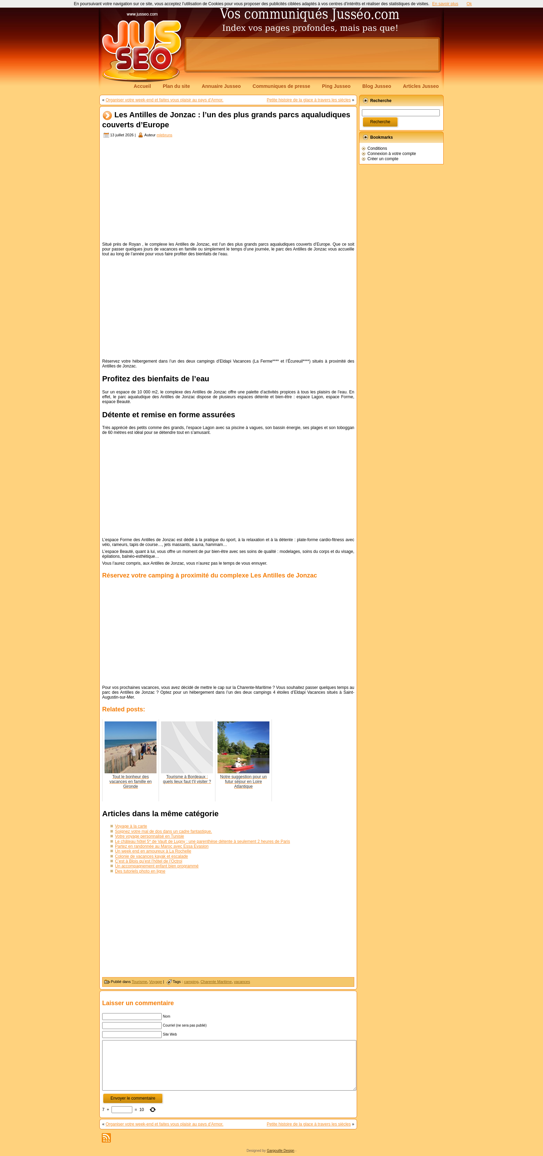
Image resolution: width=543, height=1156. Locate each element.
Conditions (377, 148)
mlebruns (164, 135)
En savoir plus (445, 3)
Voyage (155, 982)
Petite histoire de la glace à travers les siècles (309, 100)
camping (191, 982)
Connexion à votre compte (391, 153)
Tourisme (139, 982)
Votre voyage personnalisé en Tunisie (149, 836)
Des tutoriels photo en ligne (140, 871)
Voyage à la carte (131, 826)
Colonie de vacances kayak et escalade (151, 856)
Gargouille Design (280, 1151)
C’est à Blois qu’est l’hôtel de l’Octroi (148, 861)
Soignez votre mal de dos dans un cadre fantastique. (163, 831)
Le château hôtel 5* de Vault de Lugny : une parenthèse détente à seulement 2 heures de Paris (202, 841)
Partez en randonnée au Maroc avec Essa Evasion (161, 846)
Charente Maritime (216, 982)
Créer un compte (382, 158)
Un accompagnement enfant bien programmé (156, 866)
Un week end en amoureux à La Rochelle (153, 851)
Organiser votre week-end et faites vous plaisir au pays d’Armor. (164, 100)
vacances (242, 982)
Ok (469, 3)
